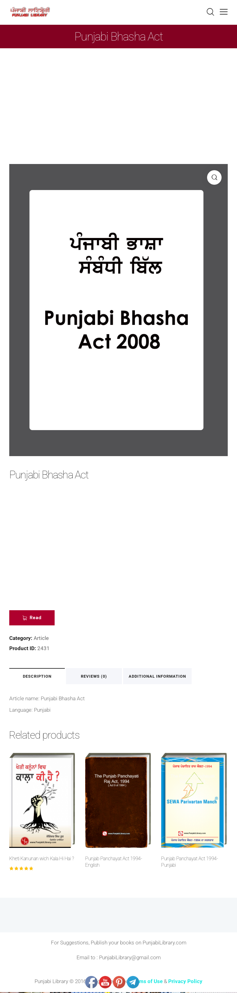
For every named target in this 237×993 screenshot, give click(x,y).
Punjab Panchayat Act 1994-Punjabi (189, 862)
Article (41, 638)
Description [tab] (38, 676)
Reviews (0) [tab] (98, 676)
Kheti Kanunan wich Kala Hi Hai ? (41, 859)
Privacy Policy (185, 982)
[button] (214, 177)
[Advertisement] (118, 94)
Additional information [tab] (163, 676)
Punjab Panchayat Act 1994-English (113, 862)
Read (36, 618)
